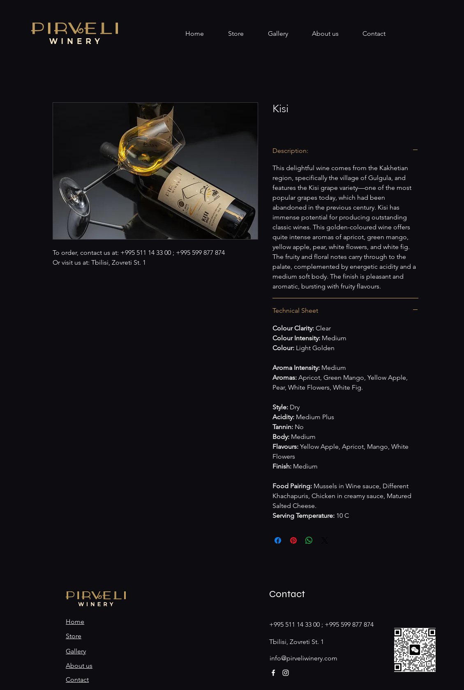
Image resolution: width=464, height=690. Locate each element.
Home (75, 621)
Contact (77, 679)
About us (79, 665)
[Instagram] (286, 673)
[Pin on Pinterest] (293, 540)
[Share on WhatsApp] (309, 540)
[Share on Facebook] (278, 540)
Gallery (76, 651)
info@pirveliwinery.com (303, 658)
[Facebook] (273, 673)
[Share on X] (325, 540)
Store (73, 636)
